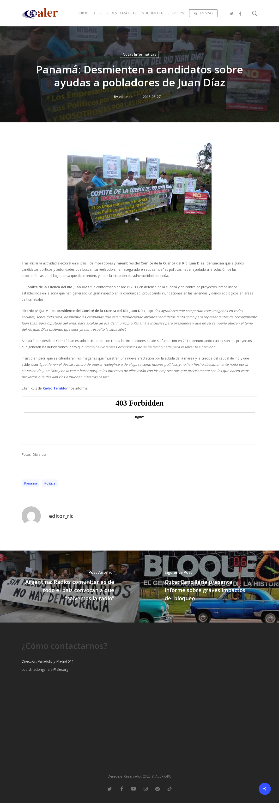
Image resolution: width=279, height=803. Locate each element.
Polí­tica (49, 483)
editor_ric (126, 96)
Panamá (30, 483)
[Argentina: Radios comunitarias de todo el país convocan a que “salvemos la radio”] (70, 587)
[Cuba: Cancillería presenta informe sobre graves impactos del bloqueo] (209, 587)
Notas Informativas (139, 54)
